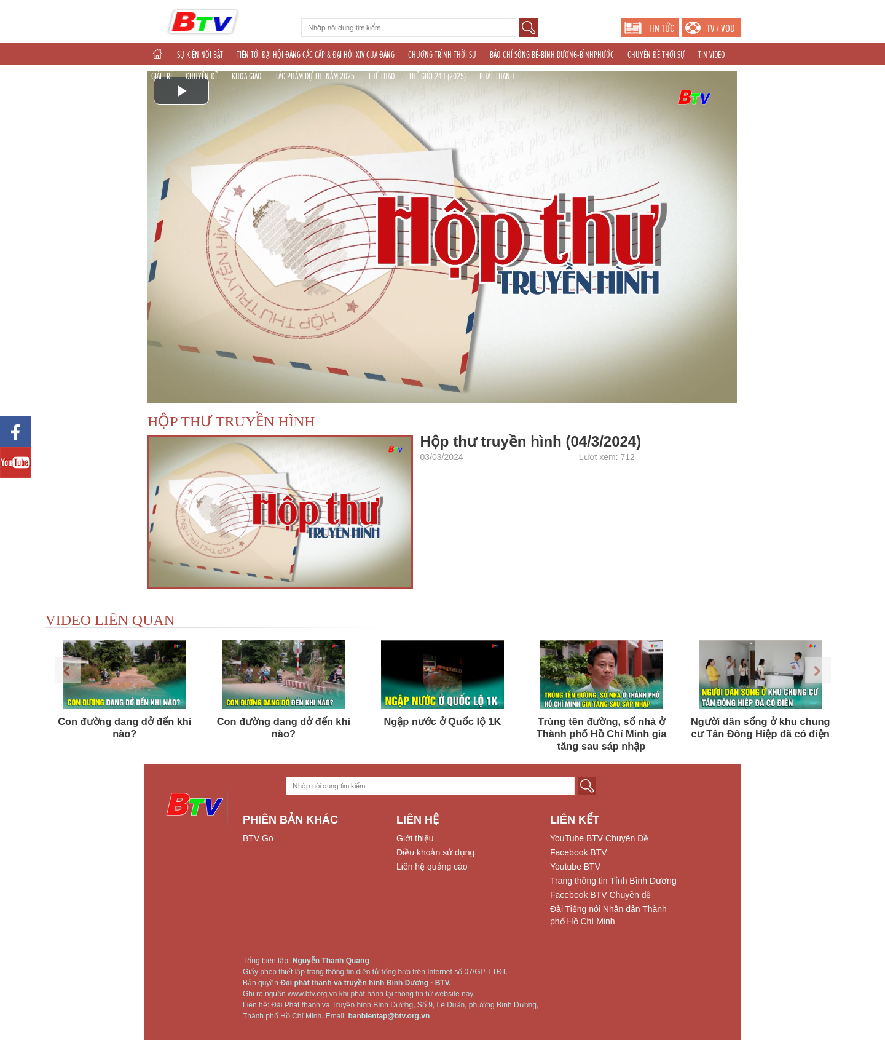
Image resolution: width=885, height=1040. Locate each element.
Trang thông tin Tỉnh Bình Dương (613, 881)
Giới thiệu (415, 838)
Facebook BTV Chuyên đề (600, 895)
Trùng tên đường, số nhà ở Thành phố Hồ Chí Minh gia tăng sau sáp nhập (602, 734)
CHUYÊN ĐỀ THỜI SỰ (656, 54)
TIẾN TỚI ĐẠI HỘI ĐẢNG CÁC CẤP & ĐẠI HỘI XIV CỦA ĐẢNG (316, 54)
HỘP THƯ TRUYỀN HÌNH (231, 421)
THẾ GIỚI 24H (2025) (437, 76)
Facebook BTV (578, 852)
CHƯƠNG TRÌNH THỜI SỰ (442, 54)
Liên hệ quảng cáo (432, 866)
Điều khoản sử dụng (435, 852)
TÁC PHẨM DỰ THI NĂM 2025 (315, 76)
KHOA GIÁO (247, 76)
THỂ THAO (381, 76)
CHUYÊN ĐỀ (202, 76)
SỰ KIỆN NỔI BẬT (200, 54)
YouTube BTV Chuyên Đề (599, 838)
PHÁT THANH (496, 76)
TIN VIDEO (711, 54)
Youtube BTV (575, 866)
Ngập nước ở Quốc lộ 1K (443, 721)
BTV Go (258, 838)
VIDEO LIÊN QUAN (110, 620)
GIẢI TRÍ (161, 76)
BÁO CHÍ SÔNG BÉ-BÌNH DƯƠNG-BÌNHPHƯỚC (552, 54)
